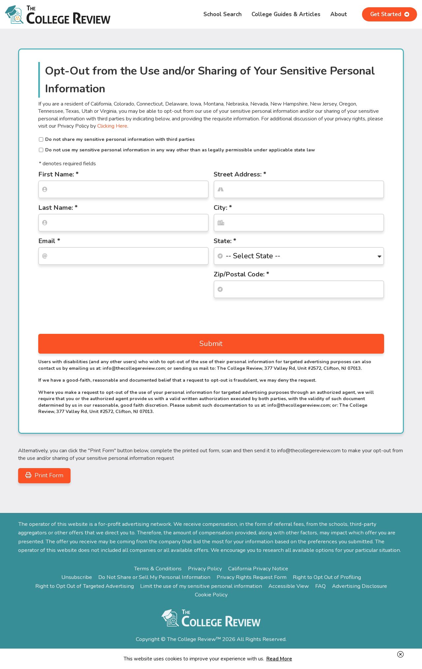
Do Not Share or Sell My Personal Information (154, 575)
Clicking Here (112, 126)
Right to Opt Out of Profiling (327, 575)
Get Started (389, 14)
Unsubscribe (76, 575)
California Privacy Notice (258, 567)
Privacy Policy (205, 567)
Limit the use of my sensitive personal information (201, 584)
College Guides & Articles (286, 14)
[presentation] (88, 314)
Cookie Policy (211, 593)
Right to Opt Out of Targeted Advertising (84, 584)
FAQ (320, 584)
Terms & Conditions (158, 567)
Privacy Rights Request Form (251, 575)
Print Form (44, 474)
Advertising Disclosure (359, 584)
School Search (222, 14)
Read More (279, 658)
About (338, 14)
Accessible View (288, 584)
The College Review (57, 14)
